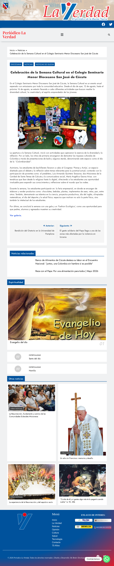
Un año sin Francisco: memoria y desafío (76, 458)
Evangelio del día (18, 342)
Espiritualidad (16, 338)
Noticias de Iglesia (45, 64)
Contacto (56, 542)
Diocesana (16, 64)
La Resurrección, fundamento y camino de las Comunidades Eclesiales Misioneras (27, 415)
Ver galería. (16, 215)
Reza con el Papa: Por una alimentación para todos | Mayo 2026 (66, 271)
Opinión (55, 529)
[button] (62, 34)
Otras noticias (16, 409)
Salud (54, 536)
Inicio (54, 520)
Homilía (32, 370)
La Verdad (57, 523)
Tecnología (57, 539)
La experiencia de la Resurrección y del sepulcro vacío (31, 502)
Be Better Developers (78, 558)
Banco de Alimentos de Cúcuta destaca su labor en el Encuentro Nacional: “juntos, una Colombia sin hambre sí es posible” (66, 261)
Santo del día (34, 358)
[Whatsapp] (106, 559)
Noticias (28, 64)
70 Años (56, 545)
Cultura (55, 533)
